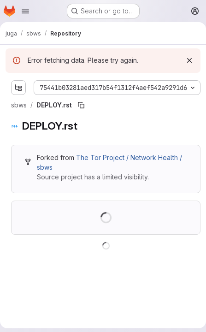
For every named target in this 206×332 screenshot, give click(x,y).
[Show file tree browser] (18, 87)
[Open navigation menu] (25, 11)
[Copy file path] (81, 105)
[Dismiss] (189, 60)
